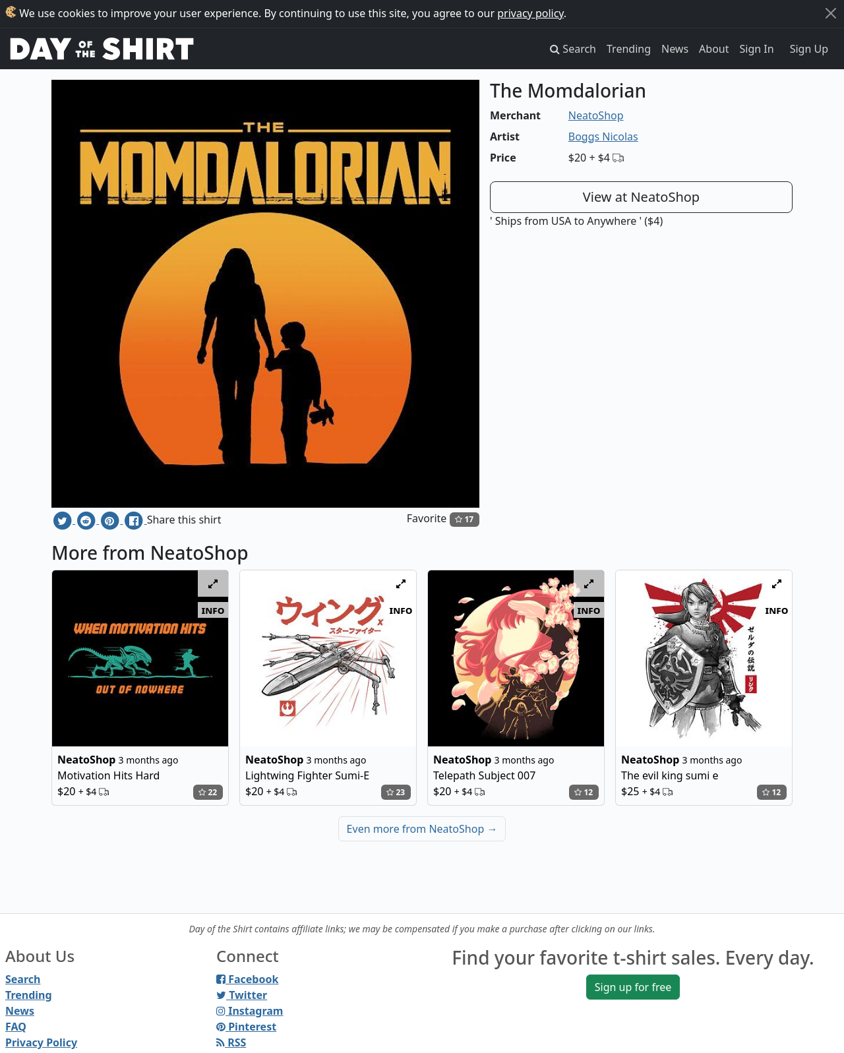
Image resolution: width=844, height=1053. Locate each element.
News (674, 49)
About (714, 49)
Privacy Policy (41, 1042)
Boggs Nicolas (603, 136)
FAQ (15, 1026)
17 (464, 519)
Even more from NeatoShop (422, 829)
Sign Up (809, 49)
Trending (629, 49)
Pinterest (246, 1026)
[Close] (831, 13)
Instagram (249, 1011)
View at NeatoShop (641, 197)
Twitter (241, 995)
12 (583, 792)
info (213, 610)
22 (207, 792)
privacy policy (530, 13)
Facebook (247, 979)
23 (395, 792)
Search (22, 979)
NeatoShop (596, 115)
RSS (231, 1042)
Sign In (757, 49)
